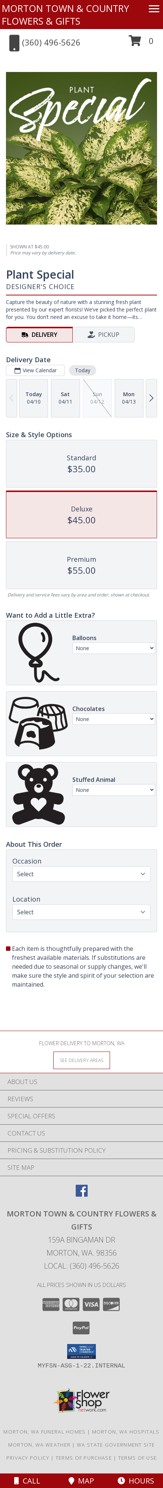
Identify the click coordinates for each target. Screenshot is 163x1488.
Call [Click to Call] (27, 1481)
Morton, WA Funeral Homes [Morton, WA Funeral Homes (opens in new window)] (44, 1431)
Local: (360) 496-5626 (81, 1266)
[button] (141, 43)
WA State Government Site (116, 1444)
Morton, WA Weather (39, 1444)
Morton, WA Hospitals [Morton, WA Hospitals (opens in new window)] (126, 1431)
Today (82, 370)
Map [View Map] (81, 1481)
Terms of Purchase (84, 1457)
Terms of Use (137, 1457)
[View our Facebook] (82, 1194)
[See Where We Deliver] (81, 1059)
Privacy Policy (27, 1457)
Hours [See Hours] (135, 1481)
